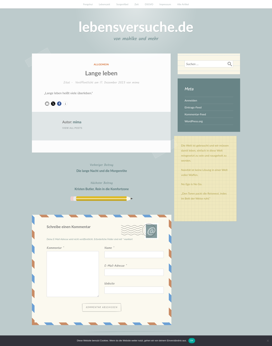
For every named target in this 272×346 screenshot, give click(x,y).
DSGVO (149, 4)
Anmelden (191, 100)
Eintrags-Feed (193, 107)
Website (109, 283)
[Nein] (267, 340)
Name (109, 248)
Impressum (165, 4)
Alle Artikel (183, 4)
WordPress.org (194, 121)
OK (191, 340)
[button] (47, 103)
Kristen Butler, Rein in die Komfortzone (102, 185)
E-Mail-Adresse (115, 265)
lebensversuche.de (136, 26)
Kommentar (55, 248)
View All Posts (72, 128)
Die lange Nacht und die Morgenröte (101, 167)
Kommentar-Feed (195, 114)
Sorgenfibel (122, 4)
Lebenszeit (104, 4)
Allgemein (101, 64)
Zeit (136, 4)
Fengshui (88, 4)
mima (135, 82)
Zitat (66, 82)
